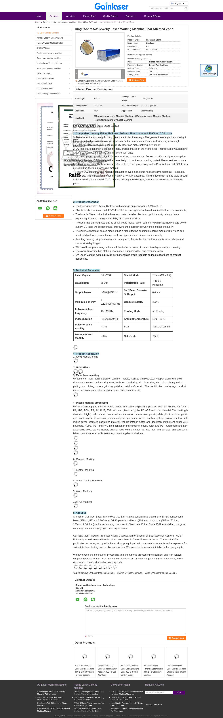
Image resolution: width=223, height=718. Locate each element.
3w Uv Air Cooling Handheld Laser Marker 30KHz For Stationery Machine (153, 670)
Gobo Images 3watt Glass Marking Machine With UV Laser (51, 693)
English (179, 3)
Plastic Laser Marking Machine (49, 53)
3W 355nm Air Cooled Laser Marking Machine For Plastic (89, 698)
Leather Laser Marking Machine (50, 63)
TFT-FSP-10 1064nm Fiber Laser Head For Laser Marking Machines (127, 693)
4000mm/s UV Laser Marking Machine (96, 573)
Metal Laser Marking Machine (49, 68)
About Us (70, 16)
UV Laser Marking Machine (64, 22)
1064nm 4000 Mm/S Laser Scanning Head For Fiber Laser (126, 698)
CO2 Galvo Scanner (45, 89)
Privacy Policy (59, 716)
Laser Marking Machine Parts (49, 94)
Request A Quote (152, 16)
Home (39, 16)
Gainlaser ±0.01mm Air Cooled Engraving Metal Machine (49, 698)
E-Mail (149, 704)
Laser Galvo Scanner (45, 78)
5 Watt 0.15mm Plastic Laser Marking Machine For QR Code (89, 704)
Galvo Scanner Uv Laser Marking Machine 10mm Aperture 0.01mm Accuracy (177, 670)
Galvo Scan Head (44, 73)
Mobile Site (150, 708)
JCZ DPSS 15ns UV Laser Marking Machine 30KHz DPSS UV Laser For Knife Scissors (84, 670)
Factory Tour (89, 16)
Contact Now (138, 80)
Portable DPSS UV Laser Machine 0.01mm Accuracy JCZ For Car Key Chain (107, 670)
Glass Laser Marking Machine (49, 58)
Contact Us (131, 16)
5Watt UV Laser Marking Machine (161, 573)
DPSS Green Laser (44, 83)
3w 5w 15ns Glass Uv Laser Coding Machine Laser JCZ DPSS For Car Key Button (130, 670)
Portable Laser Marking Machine (50, 38)
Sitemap (158, 704)
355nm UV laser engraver (129, 573)
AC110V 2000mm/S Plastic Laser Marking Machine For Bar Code (87, 710)
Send (179, 692)
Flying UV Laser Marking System (50, 43)
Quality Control (110, 16)
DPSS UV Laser (43, 48)
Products (54, 16)
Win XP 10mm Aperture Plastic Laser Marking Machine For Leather (89, 693)
